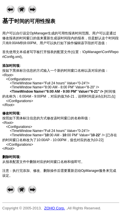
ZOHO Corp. (54, 208)
